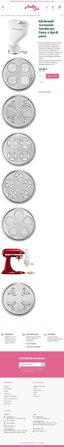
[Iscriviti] (43, 364)
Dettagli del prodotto (51, 92)
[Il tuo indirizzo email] (30, 364)
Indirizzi (35, 392)
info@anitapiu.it (10, 426)
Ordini (34, 388)
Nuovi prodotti (8, 389)
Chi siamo (6, 386)
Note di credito (37, 390)
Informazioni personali (39, 386)
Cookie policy (7, 403)
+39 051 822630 (10, 420)
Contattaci (6, 393)
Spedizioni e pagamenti (10, 396)
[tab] (51, 92)
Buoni (34, 394)
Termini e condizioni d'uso (11, 398)
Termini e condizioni (40, 442)
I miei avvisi (36, 396)
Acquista (52, 76)
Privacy (33, 442)
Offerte (6, 391)
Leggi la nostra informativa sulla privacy (32, 370)
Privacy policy (7, 401)
